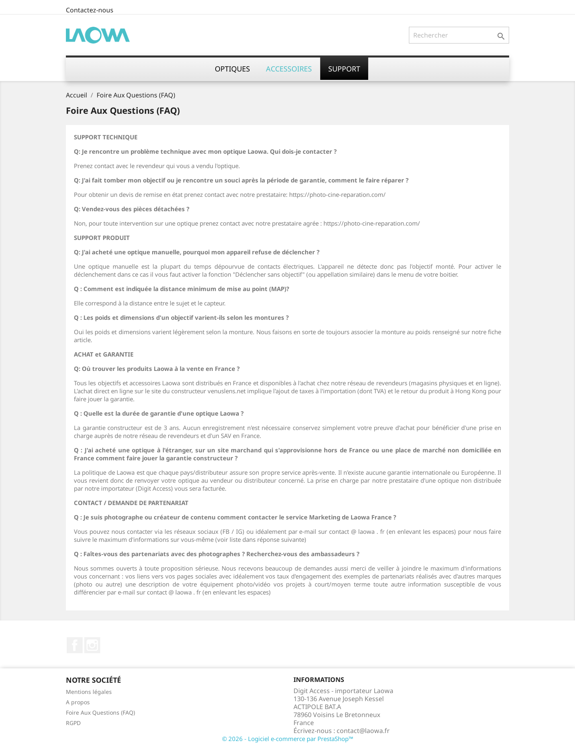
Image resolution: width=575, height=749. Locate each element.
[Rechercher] (459, 35)
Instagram (92, 645)
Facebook (75, 645)
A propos (78, 702)
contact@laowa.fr (363, 730)
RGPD (73, 723)
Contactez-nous (89, 10)
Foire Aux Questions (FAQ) (100, 712)
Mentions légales (89, 692)
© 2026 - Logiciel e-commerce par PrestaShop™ (287, 739)
